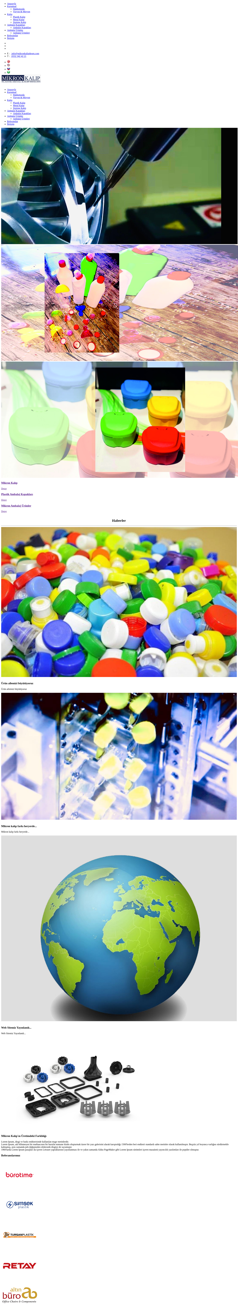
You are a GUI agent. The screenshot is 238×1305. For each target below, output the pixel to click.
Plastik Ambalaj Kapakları (17, 494)
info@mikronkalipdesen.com (25, 53)
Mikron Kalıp (9, 482)
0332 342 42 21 (18, 56)
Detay (4, 488)
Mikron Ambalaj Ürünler (16, 505)
